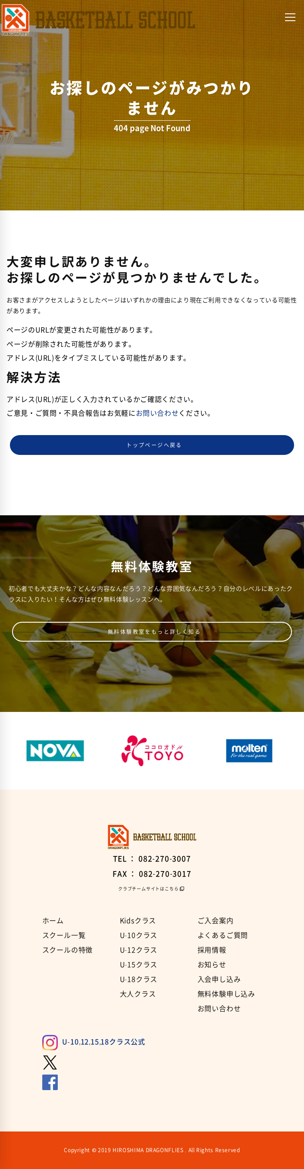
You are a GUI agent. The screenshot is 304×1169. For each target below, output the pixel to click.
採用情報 (211, 949)
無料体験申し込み (226, 993)
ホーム (53, 920)
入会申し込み (219, 979)
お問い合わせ (157, 412)
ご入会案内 (215, 920)
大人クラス (138, 993)
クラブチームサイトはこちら (148, 889)
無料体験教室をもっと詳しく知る (154, 632)
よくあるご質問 (222, 935)
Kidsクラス (138, 920)
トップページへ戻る (154, 445)
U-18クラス (139, 979)
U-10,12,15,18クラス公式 (93, 1041)
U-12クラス (139, 949)
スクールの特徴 (67, 949)
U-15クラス (139, 964)
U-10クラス (139, 935)
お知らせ (211, 964)
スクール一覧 (64, 935)
